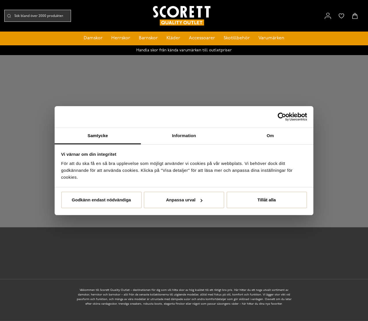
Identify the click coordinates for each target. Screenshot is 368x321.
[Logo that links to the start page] (181, 15)
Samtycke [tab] (98, 135)
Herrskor (120, 38)
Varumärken (271, 38)
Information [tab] (184, 135)
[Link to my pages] (328, 16)
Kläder (173, 38)
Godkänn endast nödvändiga (101, 199)
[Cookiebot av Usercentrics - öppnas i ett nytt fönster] (282, 116)
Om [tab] (270, 135)
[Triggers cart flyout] (355, 16)
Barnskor (148, 38)
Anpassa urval (184, 199)
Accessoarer (202, 38)
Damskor (93, 38)
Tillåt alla (267, 199)
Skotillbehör (237, 38)
